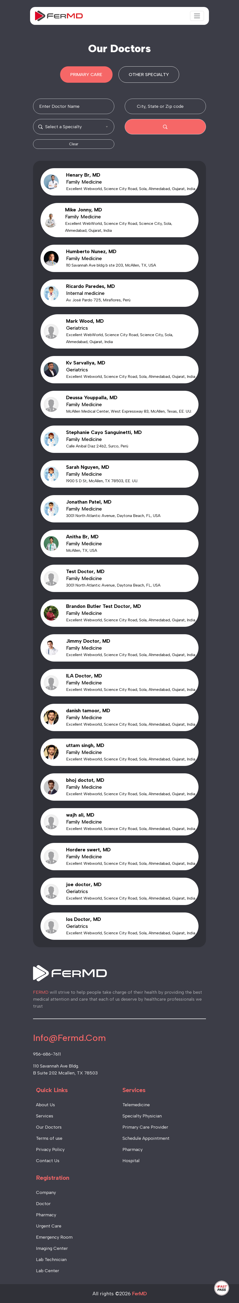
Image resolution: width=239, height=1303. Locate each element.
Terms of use (49, 1138)
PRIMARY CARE (86, 74)
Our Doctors (49, 1127)
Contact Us (47, 1160)
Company (46, 1192)
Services (44, 1116)
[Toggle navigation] (197, 16)
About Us (45, 1104)
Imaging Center (52, 1248)
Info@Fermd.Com (69, 1037)
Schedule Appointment (145, 1138)
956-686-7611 (47, 1054)
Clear (73, 144)
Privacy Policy (50, 1149)
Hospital (131, 1160)
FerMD (139, 1294)
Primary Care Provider (145, 1127)
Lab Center (47, 1270)
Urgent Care (48, 1226)
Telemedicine (136, 1104)
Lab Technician (51, 1259)
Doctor (43, 1203)
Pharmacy (132, 1149)
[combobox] (73, 126)
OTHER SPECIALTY (149, 74)
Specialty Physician (142, 1116)
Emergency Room (54, 1237)
